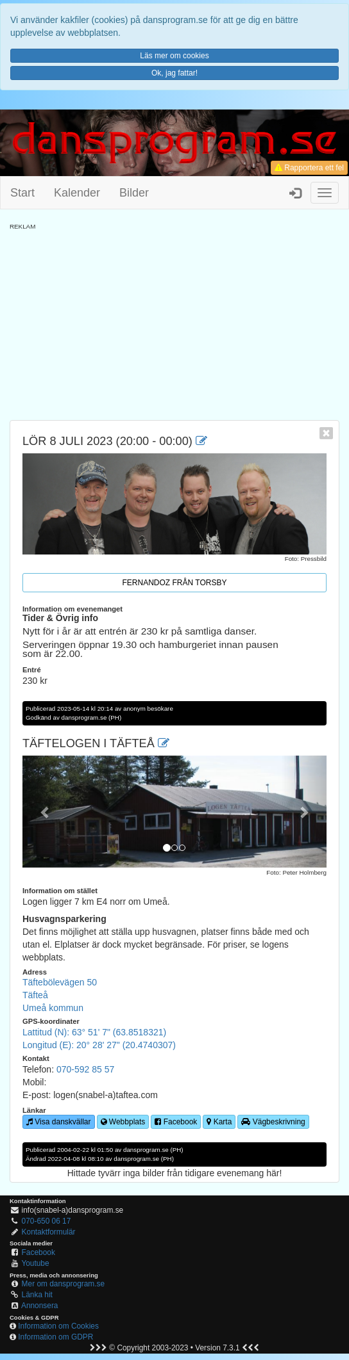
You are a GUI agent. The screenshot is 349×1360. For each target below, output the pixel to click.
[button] (45, 812)
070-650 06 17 (46, 1221)
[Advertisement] (174, 320)
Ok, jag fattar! (174, 73)
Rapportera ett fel (309, 167)
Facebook (176, 1121)
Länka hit (37, 1294)
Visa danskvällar (58, 1121)
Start (22, 192)
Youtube (35, 1263)
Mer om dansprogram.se (63, 1283)
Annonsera (39, 1305)
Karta (219, 1121)
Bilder (134, 192)
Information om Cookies (58, 1326)
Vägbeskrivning (273, 1121)
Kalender (77, 192)
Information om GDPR (55, 1336)
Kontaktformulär (49, 1231)
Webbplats (123, 1121)
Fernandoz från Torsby (175, 582)
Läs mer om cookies (174, 55)
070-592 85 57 (85, 1069)
